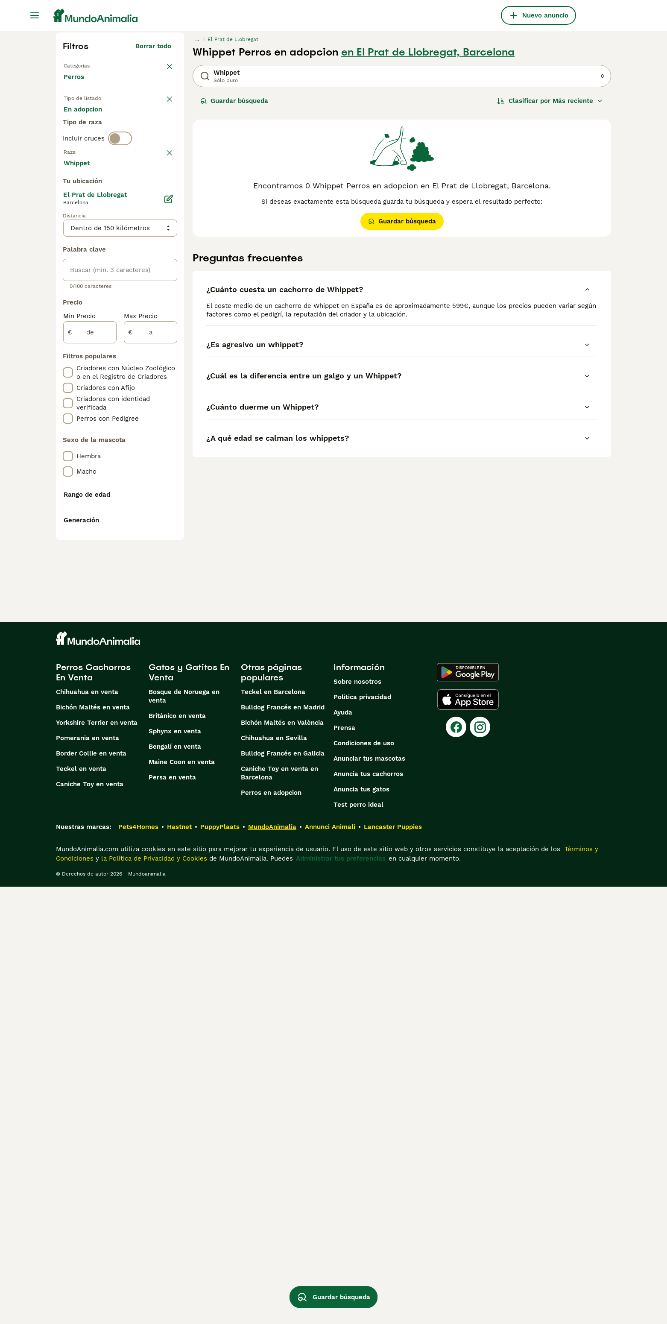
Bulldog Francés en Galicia (283, 1191)
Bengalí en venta (175, 1184)
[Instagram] (480, 1164)
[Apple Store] (468, 1137)
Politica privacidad (362, 1134)
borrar (161, 190)
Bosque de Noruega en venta (184, 1133)
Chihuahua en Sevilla (274, 1175)
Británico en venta (177, 1153)
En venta (84, 119)
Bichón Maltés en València (282, 1160)
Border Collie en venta (91, 1191)
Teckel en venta (81, 1206)
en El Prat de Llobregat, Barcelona (428, 52)
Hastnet (179, 1264)
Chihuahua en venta (87, 1129)
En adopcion (136, 119)
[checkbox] (67, 234)
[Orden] (550, 100)
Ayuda (343, 1150)
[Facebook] (456, 1164)
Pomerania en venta (87, 1175)
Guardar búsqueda (234, 101)
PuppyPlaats (220, 1264)
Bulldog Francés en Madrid (283, 1144)
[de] (90, 561)
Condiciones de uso (364, 1180)
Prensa (344, 1165)
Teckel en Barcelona (273, 1129)
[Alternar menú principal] (34, 15)
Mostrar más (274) (149, 390)
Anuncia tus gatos (361, 1226)
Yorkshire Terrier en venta (96, 1160)
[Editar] (168, 427)
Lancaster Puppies (393, 1264)
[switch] (120, 172)
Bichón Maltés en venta (93, 1144)
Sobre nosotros (357, 1119)
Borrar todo (153, 46)
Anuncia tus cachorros (368, 1211)
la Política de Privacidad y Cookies (153, 1296)
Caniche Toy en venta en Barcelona (279, 1210)
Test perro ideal (358, 1242)
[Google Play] (468, 1109)
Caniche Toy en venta (89, 1221)
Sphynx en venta (175, 1168)
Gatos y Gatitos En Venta (189, 1109)
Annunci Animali (330, 1264)
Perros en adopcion (271, 1230)
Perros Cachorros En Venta (93, 1109)
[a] (150, 561)
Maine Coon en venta (182, 1199)
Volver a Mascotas (92, 65)
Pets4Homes (138, 1264)
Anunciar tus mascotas (369, 1196)
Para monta (88, 140)
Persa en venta (172, 1215)
